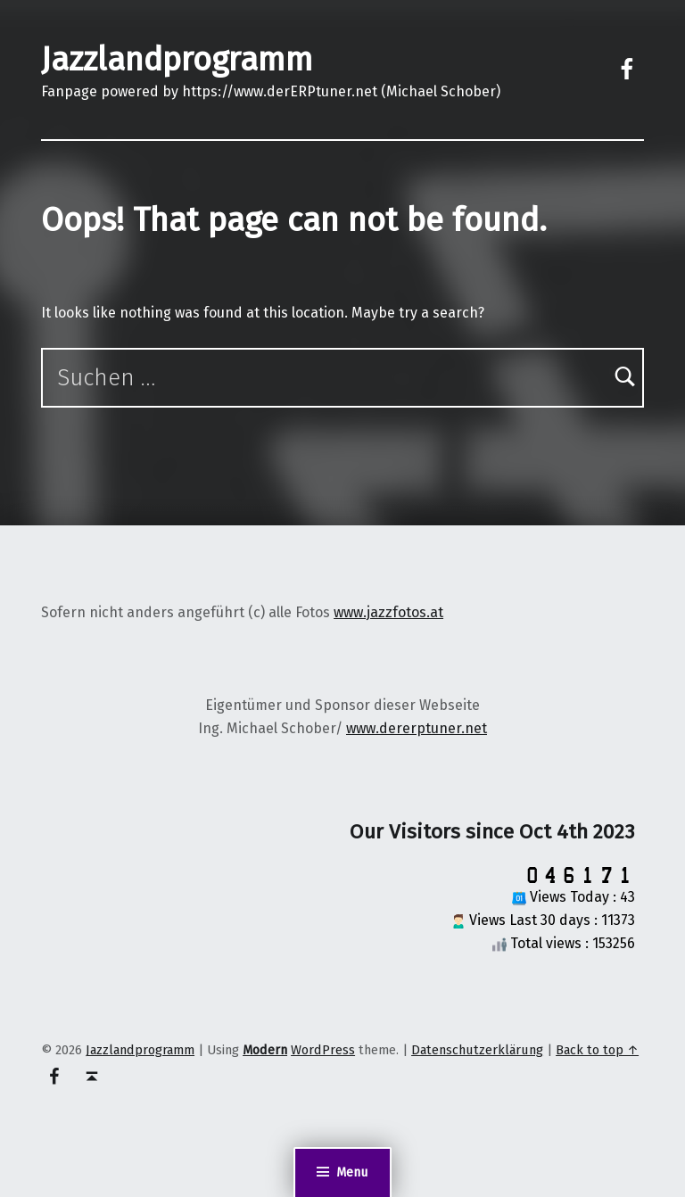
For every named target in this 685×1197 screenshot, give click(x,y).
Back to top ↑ (597, 1050)
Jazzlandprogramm (177, 59)
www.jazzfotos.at (388, 612)
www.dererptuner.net (416, 728)
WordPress (323, 1050)
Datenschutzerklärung (477, 1050)
